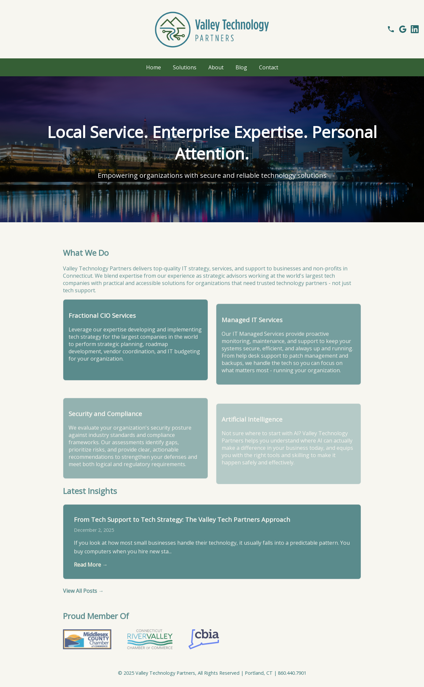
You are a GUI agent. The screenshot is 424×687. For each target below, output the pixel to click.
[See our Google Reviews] (403, 29)
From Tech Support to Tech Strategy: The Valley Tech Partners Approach (182, 528)
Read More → (91, 574)
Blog (241, 67)
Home (153, 67)
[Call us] (391, 29)
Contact (268, 67)
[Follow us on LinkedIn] (415, 29)
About (216, 67)
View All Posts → (83, 600)
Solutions (184, 67)
